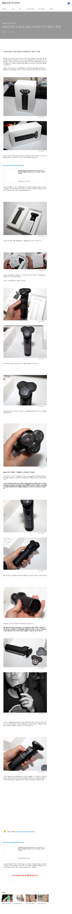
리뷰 (20, 9)
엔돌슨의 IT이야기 (11, 3)
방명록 (51, 9)
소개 (13, 9)
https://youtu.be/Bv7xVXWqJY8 (25, 831)
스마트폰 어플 (30, 9)
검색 (65, 3)
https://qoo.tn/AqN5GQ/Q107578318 (13, 165)
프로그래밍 (41, 9)
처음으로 (4, 9)
